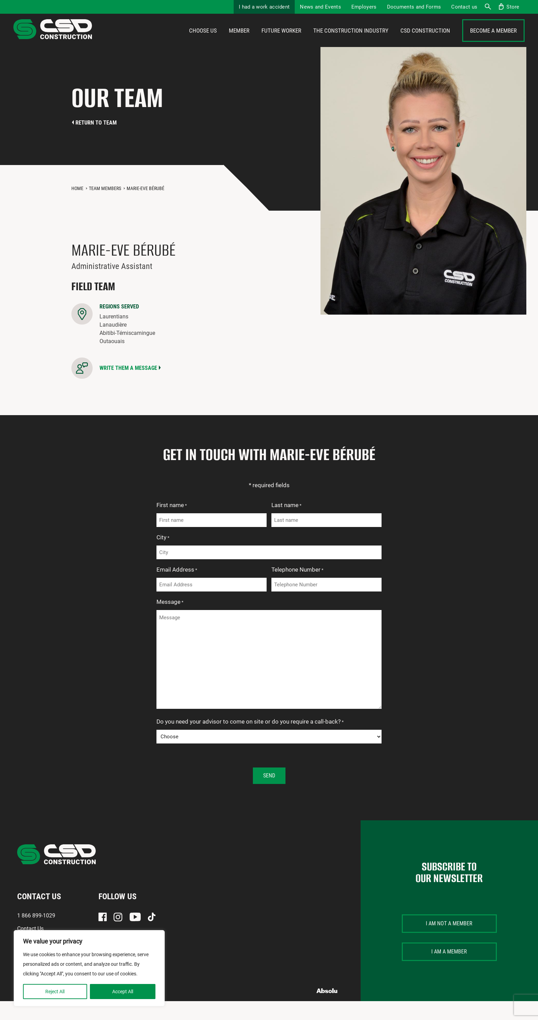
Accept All (122, 991)
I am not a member (449, 942)
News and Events (320, 7)
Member (239, 40)
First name (171, 524)
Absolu (327, 1009)
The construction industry (350, 40)
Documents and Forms (414, 7)
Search (487, 7)
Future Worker (281, 40)
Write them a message (128, 387)
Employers (364, 7)
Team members (105, 207)
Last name (286, 524)
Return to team (96, 141)
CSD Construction (425, 40)
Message (170, 621)
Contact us (464, 7)
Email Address (176, 589)
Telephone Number (297, 589)
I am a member (449, 970)
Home (77, 207)
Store (512, 7)
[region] (89, 968)
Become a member (493, 40)
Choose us (203, 40)
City (162, 557)
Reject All (55, 991)
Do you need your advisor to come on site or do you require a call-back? (250, 741)
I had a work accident (264, 7)
